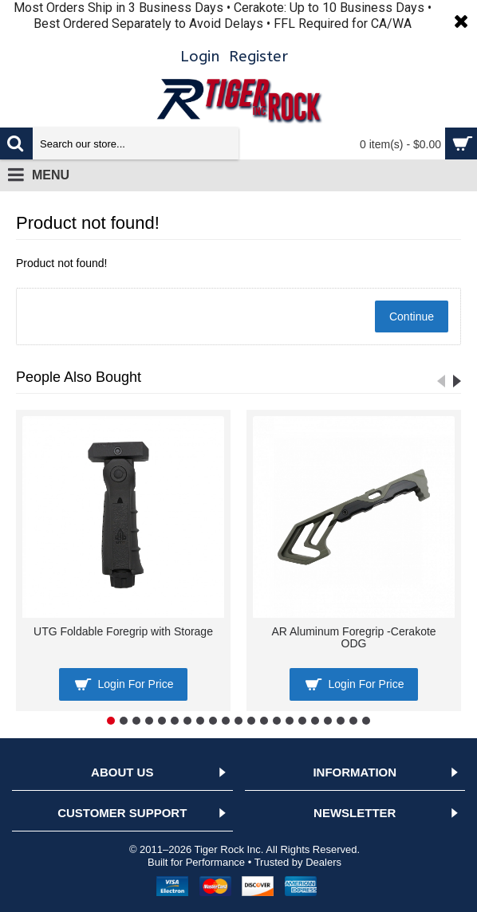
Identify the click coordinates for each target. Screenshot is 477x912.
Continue (411, 316)
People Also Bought (78, 377)
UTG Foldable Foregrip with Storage (123, 631)
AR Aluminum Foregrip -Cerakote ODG (353, 637)
